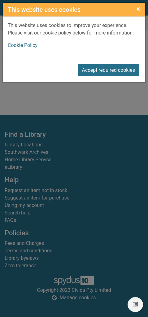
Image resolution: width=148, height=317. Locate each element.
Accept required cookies (108, 70)
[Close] (138, 9)
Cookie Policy (22, 45)
